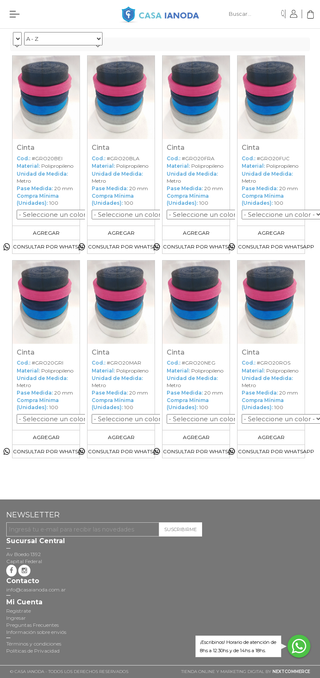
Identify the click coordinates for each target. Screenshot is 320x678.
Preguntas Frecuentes (32, 625)
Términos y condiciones (33, 644)
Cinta (26, 147)
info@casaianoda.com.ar (36, 589)
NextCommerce (291, 671)
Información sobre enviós (36, 632)
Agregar (46, 233)
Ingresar (16, 618)
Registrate (18, 611)
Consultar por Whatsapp (51, 246)
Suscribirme (180, 529)
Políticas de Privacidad (33, 651)
